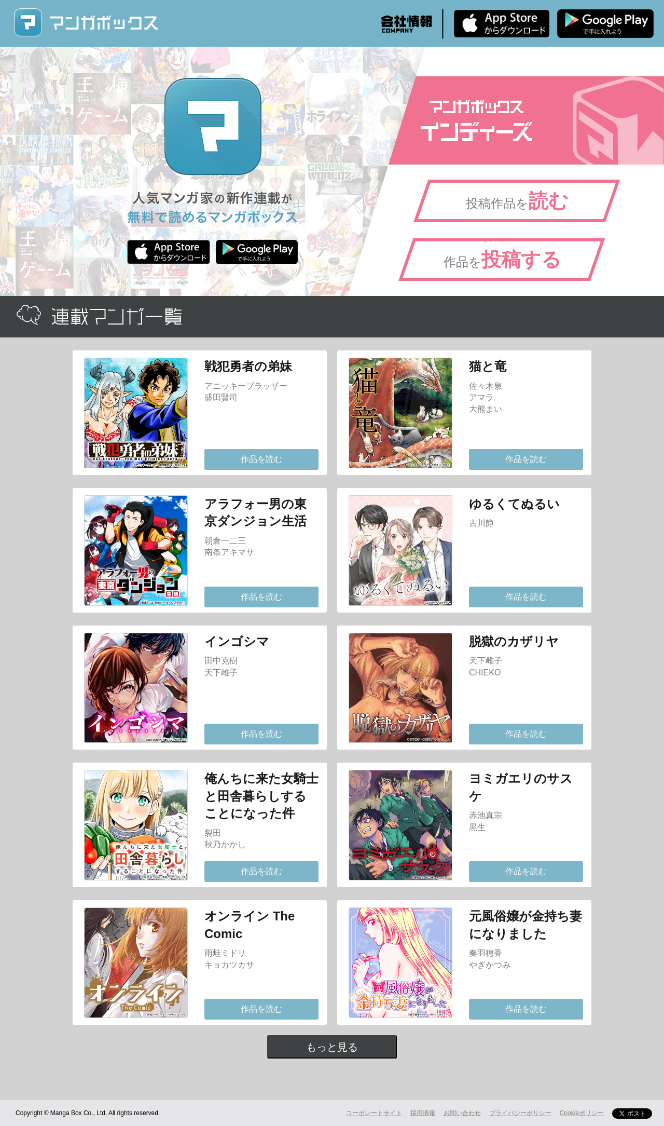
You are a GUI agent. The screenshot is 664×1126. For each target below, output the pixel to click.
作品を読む (261, 459)
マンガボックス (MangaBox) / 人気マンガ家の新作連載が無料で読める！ (85, 22)
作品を (502, 259)
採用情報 (422, 1113)
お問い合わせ (462, 1113)
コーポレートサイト (374, 1113)
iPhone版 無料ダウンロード (501, 23)
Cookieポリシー (582, 1113)
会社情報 (407, 24)
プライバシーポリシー (520, 1113)
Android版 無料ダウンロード (605, 23)
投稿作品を (517, 201)
